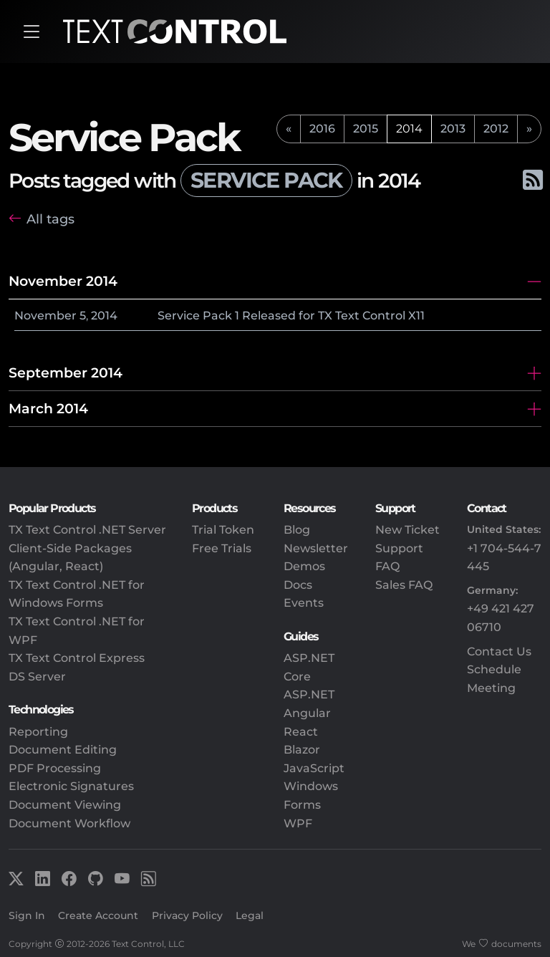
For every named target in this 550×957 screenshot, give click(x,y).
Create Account (98, 915)
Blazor (302, 749)
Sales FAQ (404, 585)
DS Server (37, 676)
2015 (365, 128)
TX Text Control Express (77, 658)
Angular (307, 713)
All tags (50, 219)
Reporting (38, 732)
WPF (298, 823)
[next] (529, 129)
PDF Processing (55, 768)
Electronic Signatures (71, 786)
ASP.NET (309, 694)
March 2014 (48, 408)
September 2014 (65, 372)
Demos (304, 566)
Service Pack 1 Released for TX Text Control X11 (291, 315)
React (301, 732)
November (45, 315)
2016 (322, 128)
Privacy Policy (187, 915)
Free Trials (221, 548)
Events (304, 603)
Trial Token (223, 530)
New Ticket (407, 530)
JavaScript (314, 768)
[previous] (288, 129)
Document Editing (63, 749)
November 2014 (63, 280)
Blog (297, 530)
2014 (104, 315)
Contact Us (499, 651)
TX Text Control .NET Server (87, 530)
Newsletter (316, 548)
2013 (452, 128)
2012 (495, 128)
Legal (250, 915)
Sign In (27, 915)
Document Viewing (65, 805)
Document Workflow (69, 823)
